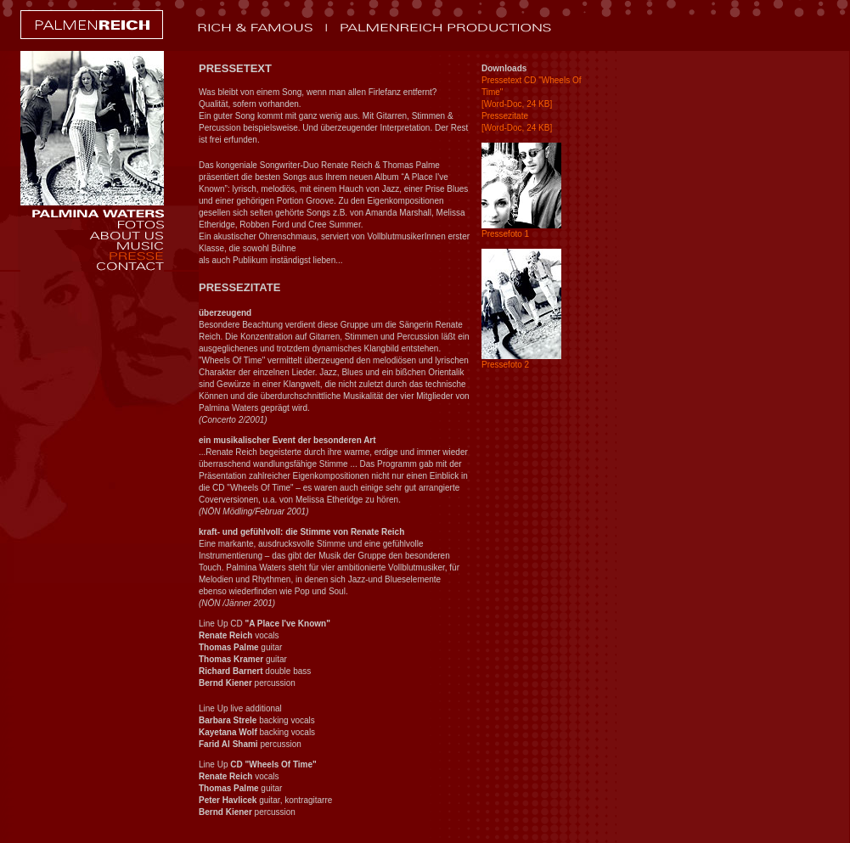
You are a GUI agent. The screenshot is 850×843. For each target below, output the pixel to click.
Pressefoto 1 (505, 234)
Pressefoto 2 (505, 364)
